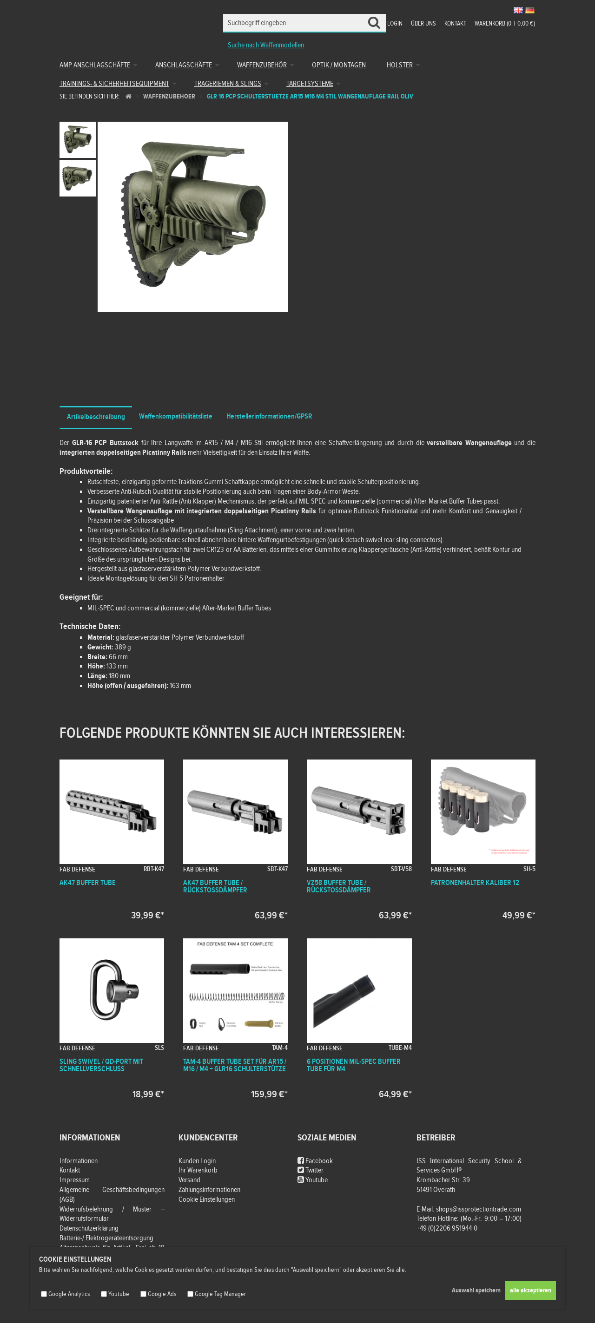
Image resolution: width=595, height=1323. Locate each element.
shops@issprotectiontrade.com (478, 1209)
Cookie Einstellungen (206, 1199)
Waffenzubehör (262, 65)
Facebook (315, 1161)
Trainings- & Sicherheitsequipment (114, 83)
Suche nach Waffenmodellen (266, 45)
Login (395, 23)
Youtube (313, 1180)
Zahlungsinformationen (209, 1189)
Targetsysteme (309, 83)
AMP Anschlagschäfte (95, 65)
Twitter (311, 1170)
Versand (189, 1180)
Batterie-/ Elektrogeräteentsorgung (106, 1238)
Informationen (79, 1161)
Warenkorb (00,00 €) (505, 23)
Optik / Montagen (339, 65)
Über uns (423, 23)
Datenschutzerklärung (89, 1228)
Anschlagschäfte (183, 65)
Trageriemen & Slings (227, 83)
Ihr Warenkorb (198, 1170)
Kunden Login (197, 1161)
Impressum (75, 1180)
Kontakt (455, 23)
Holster (400, 65)
